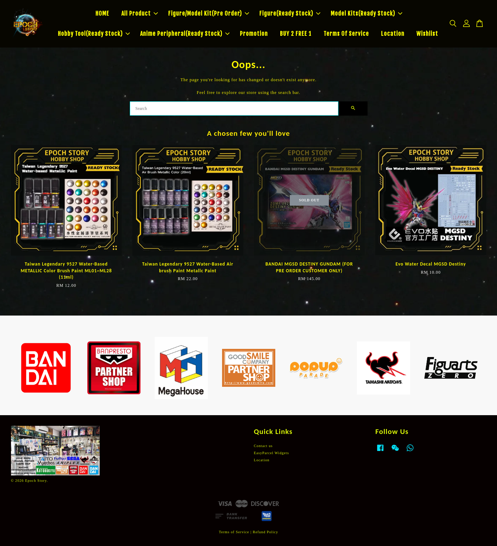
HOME (102, 13)
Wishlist (427, 33)
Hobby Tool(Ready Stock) (94, 33)
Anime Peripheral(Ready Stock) (185, 33)
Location (392, 33)
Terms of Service (234, 532)
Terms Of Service (346, 33)
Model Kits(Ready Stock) (366, 13)
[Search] (234, 108)
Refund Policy (265, 532)
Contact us (263, 446)
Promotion (254, 33)
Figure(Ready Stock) (289, 13)
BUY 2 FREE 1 (295, 33)
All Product (139, 13)
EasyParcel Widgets (271, 453)
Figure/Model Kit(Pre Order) (208, 13)
